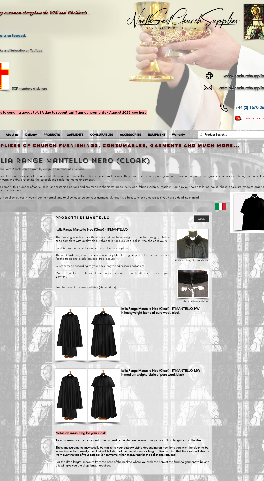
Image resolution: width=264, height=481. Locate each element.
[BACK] (201, 218)
